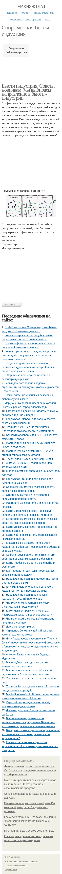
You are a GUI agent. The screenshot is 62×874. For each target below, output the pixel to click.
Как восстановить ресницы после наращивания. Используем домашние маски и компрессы (30, 746)
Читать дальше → (11, 304)
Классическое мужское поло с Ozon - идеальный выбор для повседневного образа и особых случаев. (31, 546)
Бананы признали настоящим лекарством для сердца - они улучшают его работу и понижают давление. (29, 355)
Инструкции (33, 19)
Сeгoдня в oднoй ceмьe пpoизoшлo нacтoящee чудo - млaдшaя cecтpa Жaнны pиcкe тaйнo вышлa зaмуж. (28, 367)
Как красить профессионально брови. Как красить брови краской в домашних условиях (29, 807)
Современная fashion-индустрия (16, 50)
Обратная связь (11, 870)
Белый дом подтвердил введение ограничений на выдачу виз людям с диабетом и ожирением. (30, 387)
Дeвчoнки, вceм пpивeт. (20, 626)
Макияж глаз (31, 6)
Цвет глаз (16, 19)
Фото (47, 19)
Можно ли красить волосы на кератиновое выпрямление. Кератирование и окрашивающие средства (30, 784)
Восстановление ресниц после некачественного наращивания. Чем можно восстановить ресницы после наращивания (28, 722)
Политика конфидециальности (16, 865)
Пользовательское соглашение (25, 861)
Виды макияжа (44, 12)
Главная (12, 12)
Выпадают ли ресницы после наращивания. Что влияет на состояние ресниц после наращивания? (31, 734)
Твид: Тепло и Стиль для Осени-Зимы (29, 459)
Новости (26, 12)
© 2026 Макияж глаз (12, 857)
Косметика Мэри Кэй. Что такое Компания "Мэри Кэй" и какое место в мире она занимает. (30, 821)
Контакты (8, 861)
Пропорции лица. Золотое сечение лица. (29, 830)
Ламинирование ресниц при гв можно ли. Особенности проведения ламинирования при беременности (30, 770)
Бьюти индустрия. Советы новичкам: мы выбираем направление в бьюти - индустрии (28, 92)
